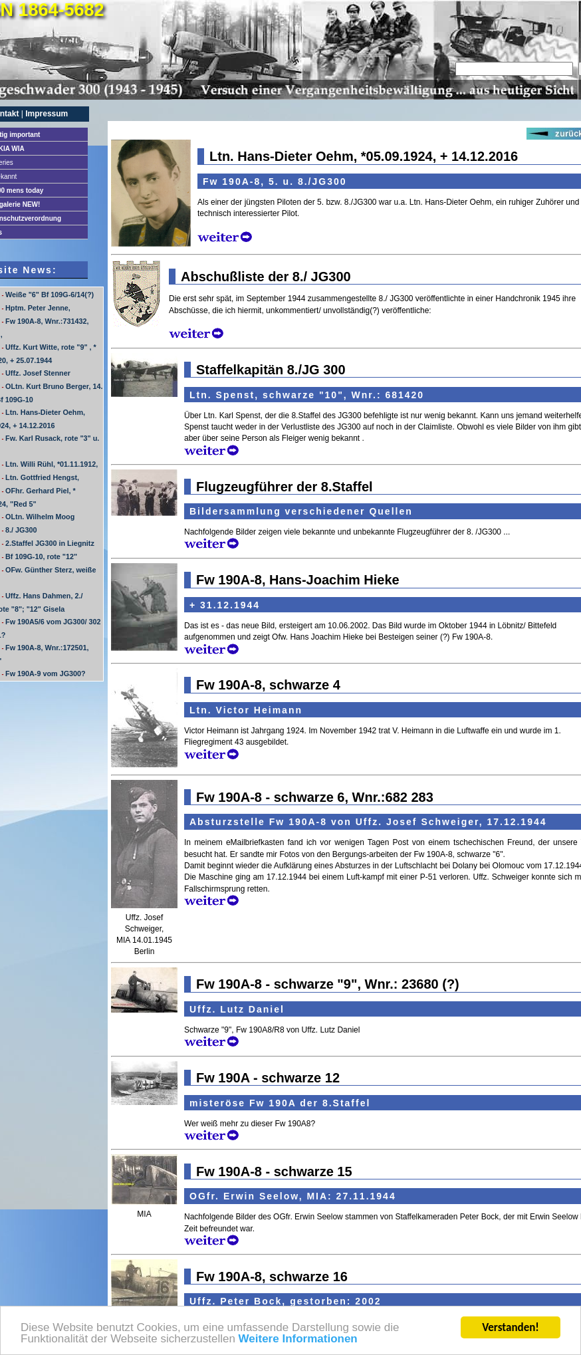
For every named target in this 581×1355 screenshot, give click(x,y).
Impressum (46, 113)
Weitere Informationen (298, 1339)
